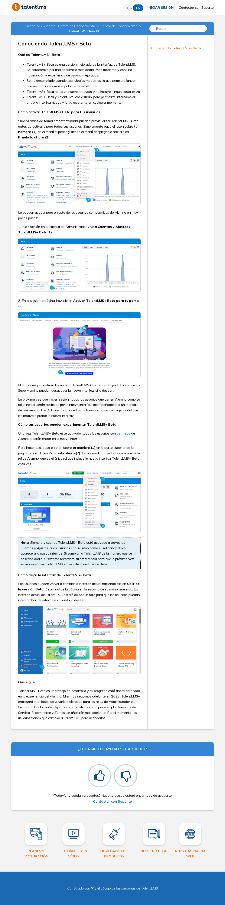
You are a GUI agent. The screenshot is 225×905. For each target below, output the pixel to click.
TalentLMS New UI (83, 31)
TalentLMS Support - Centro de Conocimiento (60, 26)
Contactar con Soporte (196, 7)
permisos (123, 433)
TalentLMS (149, 888)
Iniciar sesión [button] (161, 7)
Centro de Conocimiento (119, 26)
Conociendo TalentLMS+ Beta (176, 48)
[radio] (99, 775)
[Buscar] (178, 28)
